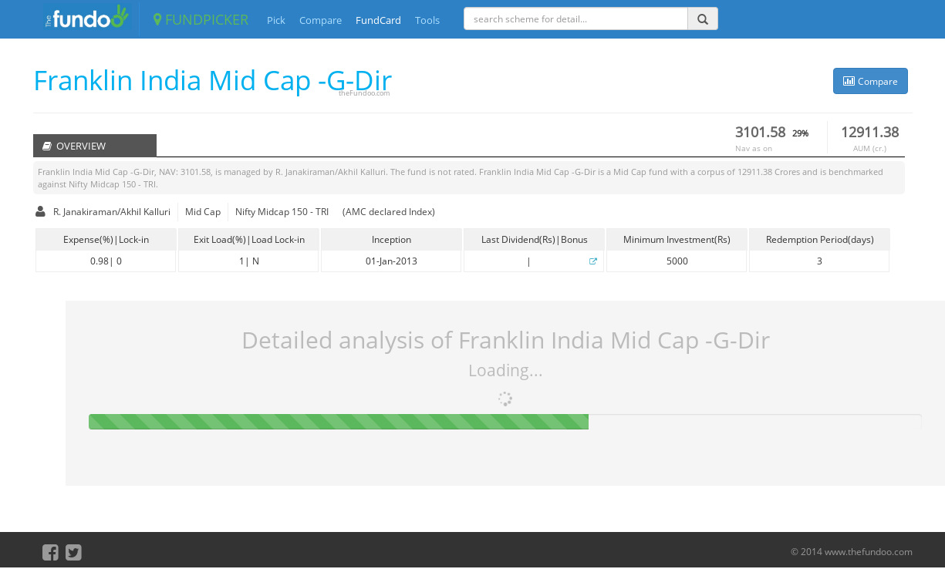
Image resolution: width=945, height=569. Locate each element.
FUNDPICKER (201, 19)
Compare (320, 20)
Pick (276, 20)
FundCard (378, 20)
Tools (427, 20)
